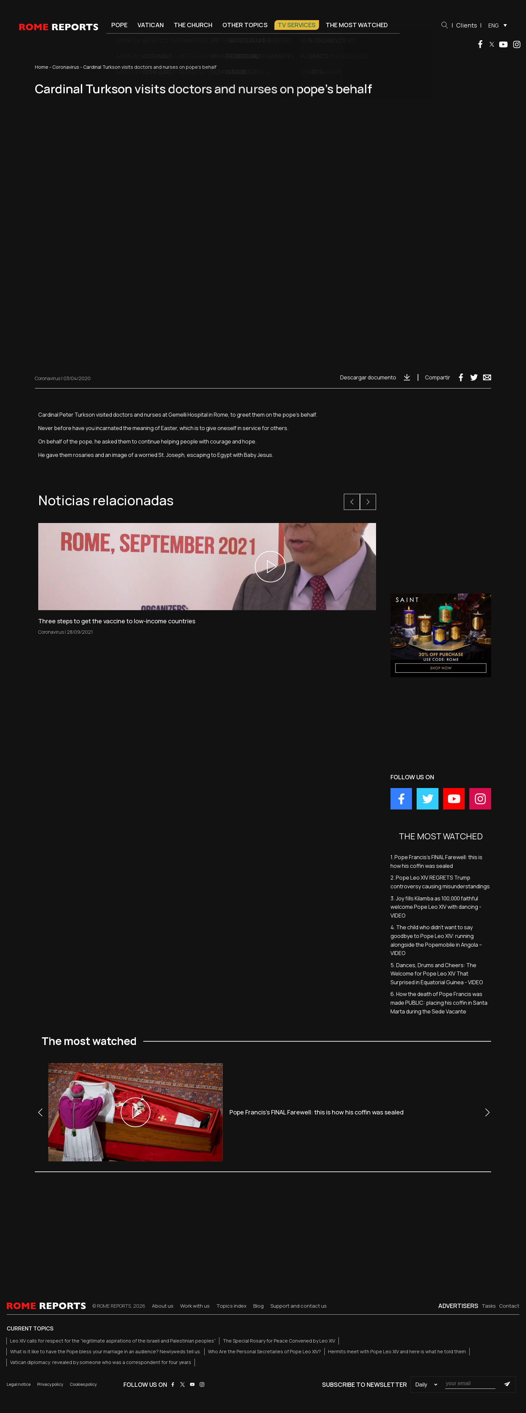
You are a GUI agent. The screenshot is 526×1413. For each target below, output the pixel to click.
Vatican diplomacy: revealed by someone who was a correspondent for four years (100, 1362)
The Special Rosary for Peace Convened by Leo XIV (279, 1341)
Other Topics (245, 25)
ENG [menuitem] (493, 25)
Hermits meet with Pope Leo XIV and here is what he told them (397, 1351)
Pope (119, 25)
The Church (193, 25)
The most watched (357, 25)
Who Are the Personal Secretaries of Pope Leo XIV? (264, 1351)
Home (41, 67)
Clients (466, 25)
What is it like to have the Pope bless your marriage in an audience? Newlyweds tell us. (105, 1351)
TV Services (297, 25)
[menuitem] (496, 25)
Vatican (151, 25)
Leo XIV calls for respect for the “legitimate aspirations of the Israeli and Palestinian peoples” (113, 1341)
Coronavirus (65, 67)
